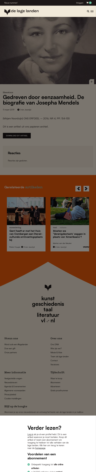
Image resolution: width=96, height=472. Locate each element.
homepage (40, 448)
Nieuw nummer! (11, 3)
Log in (30, 434)
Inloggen (79, 3)
